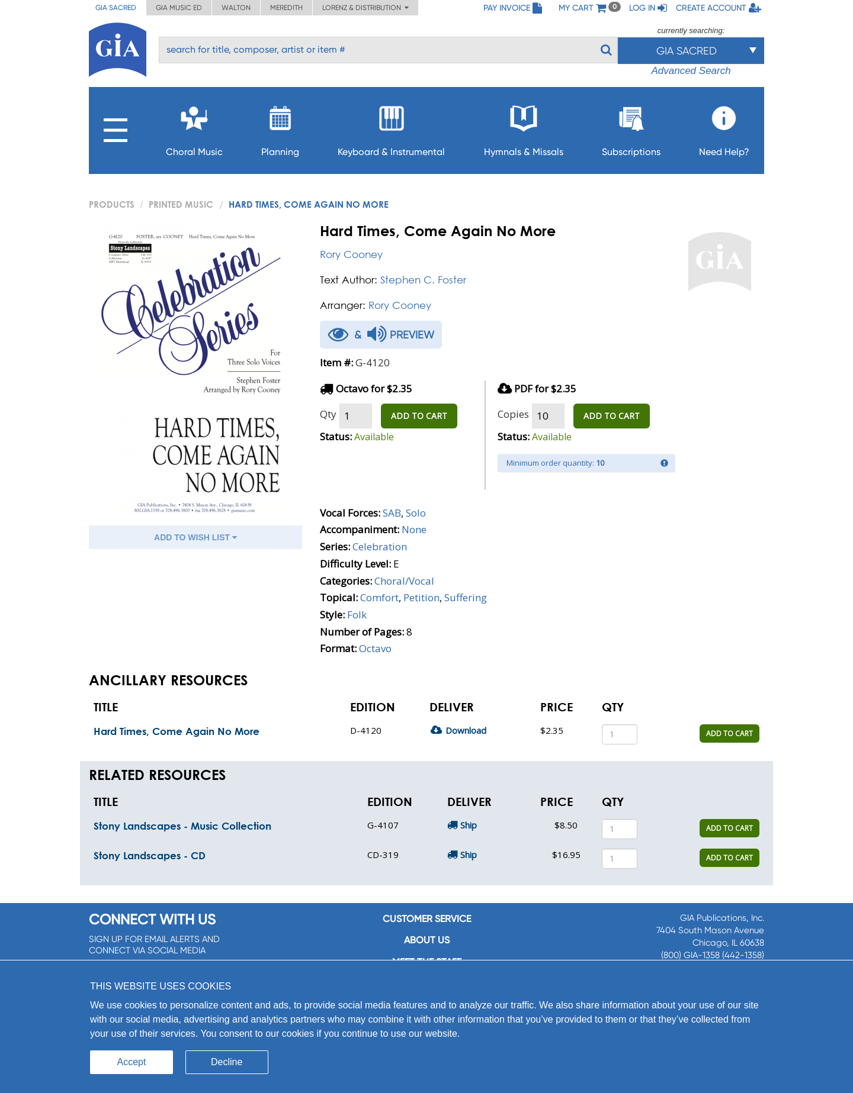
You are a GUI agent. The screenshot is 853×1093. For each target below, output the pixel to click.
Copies (513, 414)
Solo (416, 513)
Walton (236, 8)
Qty (328, 414)
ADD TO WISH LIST (195, 537)
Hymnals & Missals (523, 127)
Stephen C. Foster (423, 279)
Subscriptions (631, 127)
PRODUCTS (111, 204)
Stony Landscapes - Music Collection (182, 825)
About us (427, 940)
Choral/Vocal (404, 581)
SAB (392, 513)
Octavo (375, 648)
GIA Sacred (115, 8)
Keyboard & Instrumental (391, 127)
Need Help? (724, 127)
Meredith (286, 8)
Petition (421, 597)
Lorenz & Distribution (365, 8)
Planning (280, 127)
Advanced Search (690, 70)
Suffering (465, 597)
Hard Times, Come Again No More (176, 731)
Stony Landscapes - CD (150, 855)
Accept (131, 1062)
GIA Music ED (179, 8)
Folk (357, 614)
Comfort (379, 597)
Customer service (427, 918)
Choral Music (194, 127)
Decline (226, 1062)
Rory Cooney (351, 254)
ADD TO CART (419, 415)
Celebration (379, 546)
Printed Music (181, 204)
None (414, 529)
